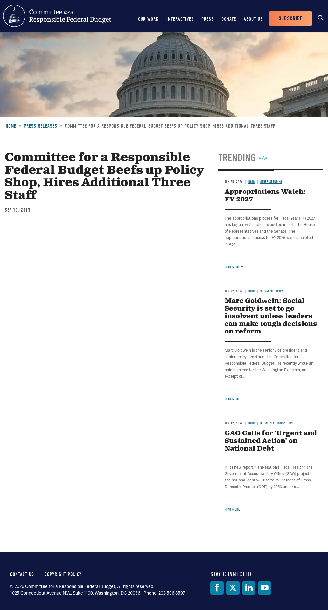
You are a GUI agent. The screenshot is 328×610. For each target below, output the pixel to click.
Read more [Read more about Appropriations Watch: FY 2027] (232, 267)
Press (207, 19)
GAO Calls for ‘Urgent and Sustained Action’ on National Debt (271, 441)
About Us (253, 19)
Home (11, 126)
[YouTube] (264, 588)
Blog (251, 182)
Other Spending (271, 182)
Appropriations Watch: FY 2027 (265, 196)
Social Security (271, 291)
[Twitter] (233, 588)
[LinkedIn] (248, 588)
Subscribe (291, 18)
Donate (228, 19)
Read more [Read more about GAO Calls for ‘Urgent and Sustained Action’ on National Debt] (232, 510)
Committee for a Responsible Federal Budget (57, 16)
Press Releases (40, 126)
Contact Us (22, 574)
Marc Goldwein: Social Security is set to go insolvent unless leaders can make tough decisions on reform (271, 316)
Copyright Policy (63, 574)
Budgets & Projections (276, 423)
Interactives (180, 19)
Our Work (148, 19)
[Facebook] (217, 588)
